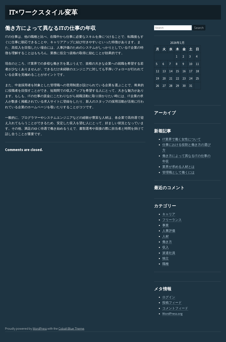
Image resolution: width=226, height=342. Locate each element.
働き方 (167, 242)
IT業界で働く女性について (181, 139)
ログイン (168, 297)
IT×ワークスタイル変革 (43, 12)
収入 (165, 247)
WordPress (40, 328)
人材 (165, 236)
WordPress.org (172, 314)
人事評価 (168, 231)
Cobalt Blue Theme (71, 328)
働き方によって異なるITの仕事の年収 (50, 28)
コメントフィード (175, 308)
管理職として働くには (178, 172)
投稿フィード (172, 302)
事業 (165, 225)
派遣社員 (168, 253)
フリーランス (172, 220)
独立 (165, 258)
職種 (165, 264)
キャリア (168, 214)
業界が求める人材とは (178, 167)
